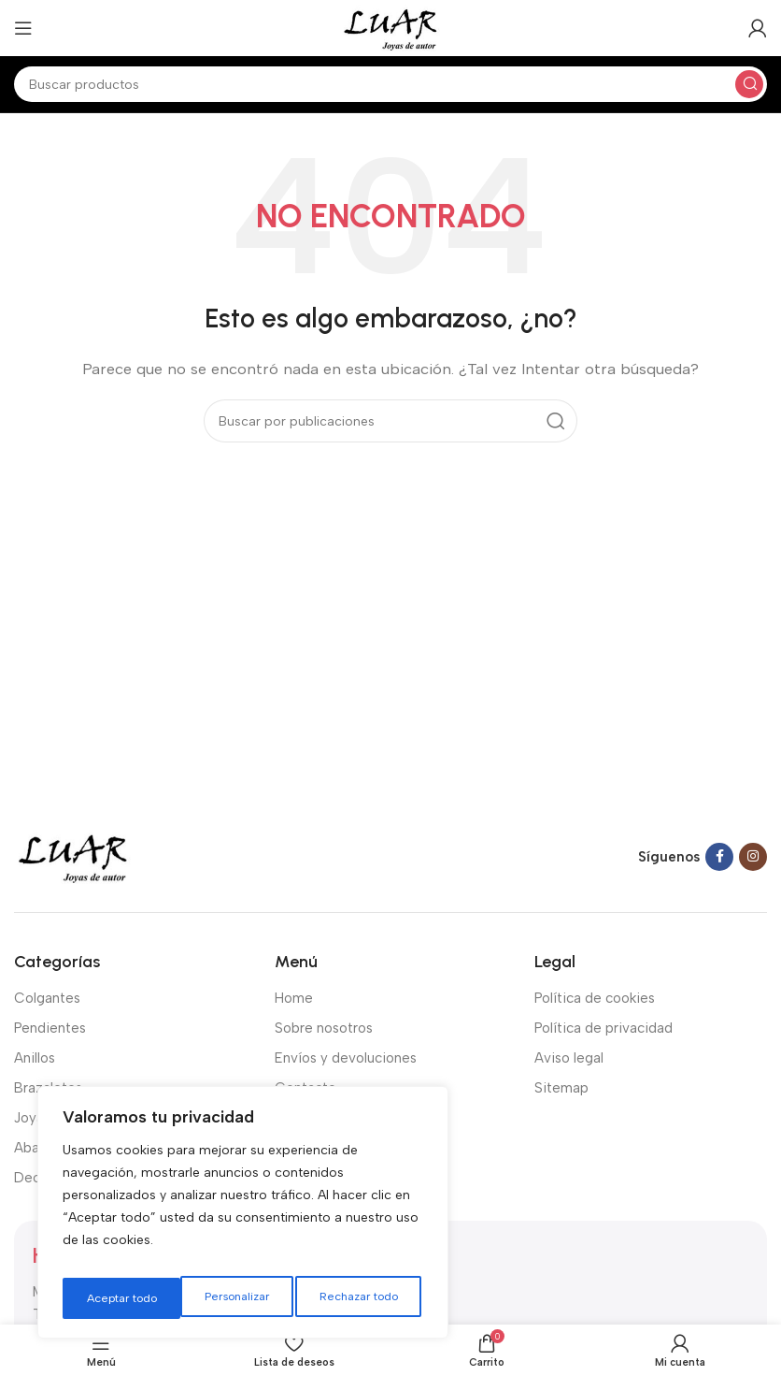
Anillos (34, 1058)
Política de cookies (594, 998)
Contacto (305, 1087)
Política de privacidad (603, 1028)
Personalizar (116, 1298)
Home (294, 998)
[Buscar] (390, 84)
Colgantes (47, 998)
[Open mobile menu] (23, 28)
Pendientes (50, 1028)
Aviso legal (569, 1058)
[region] (242, 1218)
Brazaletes (48, 1087)
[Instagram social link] (753, 857)
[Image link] (73, 855)
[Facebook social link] (719, 857)
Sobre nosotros (324, 1028)
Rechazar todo (239, 1298)
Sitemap (561, 1087)
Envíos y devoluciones (346, 1058)
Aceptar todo (366, 1298)
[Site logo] (390, 27)
